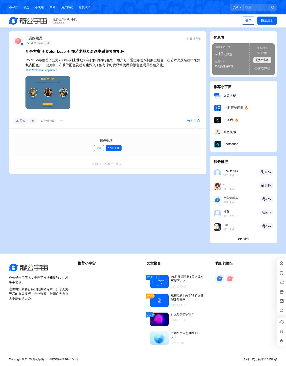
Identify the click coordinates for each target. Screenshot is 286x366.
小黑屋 (39, 7)
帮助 (52, 7)
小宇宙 (13, 7)
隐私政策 (84, 7)
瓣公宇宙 (38, 359)
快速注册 (267, 20)
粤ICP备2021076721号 (64, 359)
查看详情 (262, 68)
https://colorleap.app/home (41, 70)
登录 (248, 20)
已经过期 (262, 60)
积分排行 (243, 239)
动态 (26, 7)
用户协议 (67, 7)
